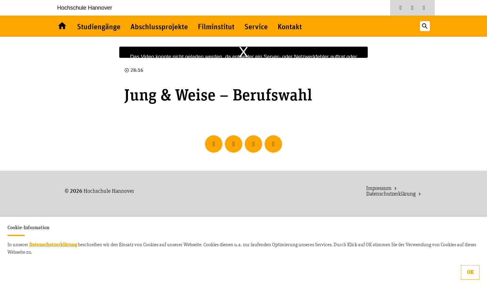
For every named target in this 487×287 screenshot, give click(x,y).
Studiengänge (99, 27)
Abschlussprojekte (159, 27)
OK (470, 272)
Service (256, 27)
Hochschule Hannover (84, 7)
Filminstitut (216, 27)
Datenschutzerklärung (53, 244)
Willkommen (62, 26)
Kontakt (290, 27)
